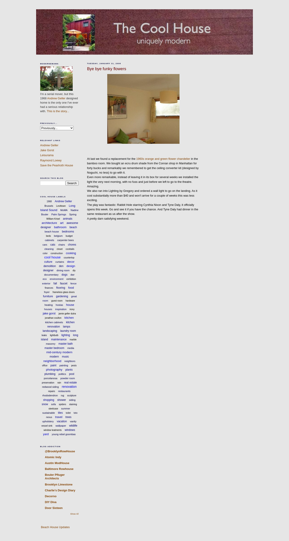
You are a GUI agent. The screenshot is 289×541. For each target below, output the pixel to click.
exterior (46, 283)
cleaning (49, 249)
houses (48, 309)
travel (58, 417)
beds (48, 236)
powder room (67, 378)
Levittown (61, 206)
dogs (65, 274)
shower (61, 400)
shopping (48, 400)
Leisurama (47, 155)
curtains (59, 261)
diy (74, 270)
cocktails (70, 249)
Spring (72, 214)
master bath (65, 343)
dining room (63, 270)
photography (54, 369)
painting (63, 365)
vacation (62, 421)
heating (48, 305)
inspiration (61, 309)
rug (62, 395)
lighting (65, 335)
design (70, 266)
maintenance (59, 339)
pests (74, 365)
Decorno (51, 496)
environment (56, 279)
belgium (58, 236)
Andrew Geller (56, 98)
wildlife (73, 425)
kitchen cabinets (54, 322)
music (65, 356)
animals (67, 218)
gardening (62, 296)
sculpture (71, 395)
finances (49, 288)
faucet (64, 283)
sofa (53, 404)
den (61, 266)
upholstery (48, 421)
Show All (74, 514)
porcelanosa (50, 378)
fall (55, 283)
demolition (50, 266)
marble (73, 339)
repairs (51, 391)
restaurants (64, 391)
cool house (52, 257)
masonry (50, 343)
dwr (72, 274)
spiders (62, 404)
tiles (60, 412)
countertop (69, 257)
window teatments (53, 430)
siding (72, 400)
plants (69, 369)
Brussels (48, 206)
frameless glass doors (64, 292)
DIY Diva (50, 502)
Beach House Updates (55, 527)
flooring (60, 287)
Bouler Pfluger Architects (55, 476)
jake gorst (49, 313)
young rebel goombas (64, 434)
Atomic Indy (53, 457)
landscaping (50, 330)
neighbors (69, 361)
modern (54, 356)
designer (48, 270)
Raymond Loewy (51, 160)
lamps (66, 326)
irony (72, 309)
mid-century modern (59, 352)
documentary (51, 274)
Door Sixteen (54, 508)
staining (73, 404)
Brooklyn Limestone (58, 484)
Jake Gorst (47, 150)
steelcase (53, 408)
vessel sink (46, 426)
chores (72, 244)
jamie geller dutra (67, 313)
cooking (71, 253)
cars (44, 244)
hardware (70, 301)
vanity (73, 421)
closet (60, 249)
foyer (46, 292)
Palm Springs (58, 214)
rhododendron (50, 395)
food (71, 287)
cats (52, 244)
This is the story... (58, 111)
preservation (48, 382)
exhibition (71, 279)
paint (53, 365)
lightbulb (54, 335)
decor (71, 261)
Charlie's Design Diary (60, 490)
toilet (68, 413)
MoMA (64, 210)
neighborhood (52, 361)
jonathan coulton (53, 318)
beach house (52, 231)
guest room (57, 301)
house (70, 304)
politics (62, 374)
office (44, 365)
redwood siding (50, 386)
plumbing (50, 374)
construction (57, 253)
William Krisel (53, 219)
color (45, 253)
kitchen (69, 317)
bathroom (60, 227)
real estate (70, 382)
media (70, 348)
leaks (44, 335)
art (61, 223)
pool (71, 374)
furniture (48, 296)
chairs (61, 244)
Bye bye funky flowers (106, 69)
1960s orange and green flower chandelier (163, 158)
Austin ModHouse (57, 463)
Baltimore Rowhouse (59, 469)
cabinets (49, 240)
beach (73, 227)
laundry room (68, 330)
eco (45, 279)
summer (65, 408)
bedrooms (68, 231)
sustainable (48, 412)
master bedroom (54, 348)
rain (59, 382)
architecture (49, 223)
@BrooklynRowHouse (60, 451)
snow (45, 404)
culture (48, 261)
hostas (59, 305)
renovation (69, 386)
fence (73, 283)
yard (46, 434)
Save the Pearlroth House (56, 165)
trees (68, 417)
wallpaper (61, 425)
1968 (49, 201)
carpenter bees (65, 240)
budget (69, 236)
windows (70, 430)
